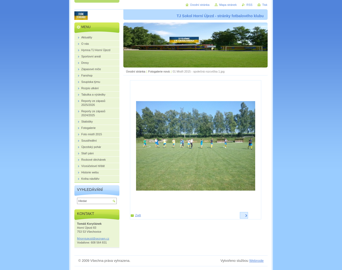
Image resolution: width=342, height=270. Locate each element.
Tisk (264, 4)
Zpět (138, 215)
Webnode (256, 261)
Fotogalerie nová (159, 71)
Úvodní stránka (135, 71)
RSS (249, 4)
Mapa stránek (228, 4)
